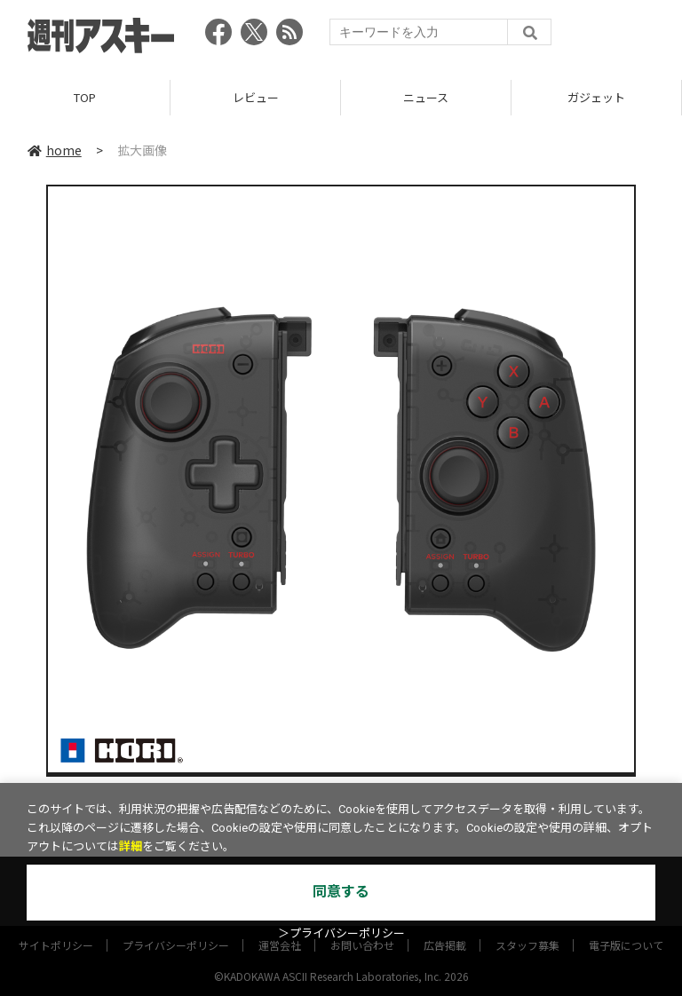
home (55, 150)
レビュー (256, 97)
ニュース (425, 97)
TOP (85, 97)
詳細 (130, 846)
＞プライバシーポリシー (341, 933)
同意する (341, 891)
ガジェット (596, 97)
